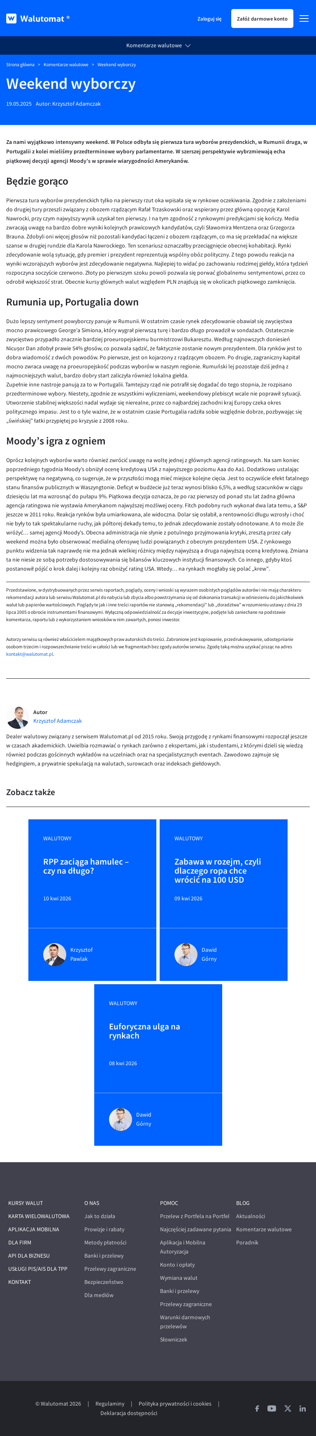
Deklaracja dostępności (128, 1413)
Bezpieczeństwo (103, 1282)
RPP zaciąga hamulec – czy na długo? (86, 866)
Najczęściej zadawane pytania (195, 1229)
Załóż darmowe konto (262, 18)
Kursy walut (25, 1203)
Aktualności (250, 1216)
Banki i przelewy (103, 1255)
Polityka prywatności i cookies (175, 1403)
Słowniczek (173, 1339)
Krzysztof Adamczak (76, 103)
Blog (243, 1203)
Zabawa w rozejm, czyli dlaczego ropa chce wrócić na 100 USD (217, 870)
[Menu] (304, 18)
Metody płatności (105, 1242)
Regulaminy (109, 1403)
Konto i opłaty (177, 1264)
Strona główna (20, 64)
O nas (91, 1203)
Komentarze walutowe (154, 45)
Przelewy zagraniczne (110, 1268)
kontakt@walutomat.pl (29, 654)
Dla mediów (99, 1295)
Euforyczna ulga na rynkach (144, 1031)
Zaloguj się (209, 18)
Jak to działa (99, 1216)
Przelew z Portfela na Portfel (195, 1216)
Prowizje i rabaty (104, 1229)
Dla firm (19, 1242)
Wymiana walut (179, 1277)
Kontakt (19, 1282)
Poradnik (247, 1242)
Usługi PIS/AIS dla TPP (37, 1268)
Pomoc (169, 1203)
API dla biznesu (29, 1255)
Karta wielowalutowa (39, 1216)
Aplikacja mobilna (33, 1229)
